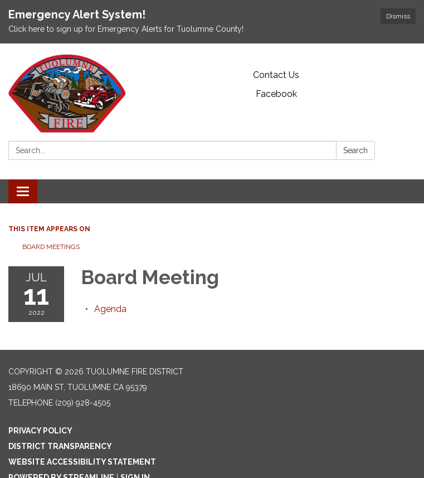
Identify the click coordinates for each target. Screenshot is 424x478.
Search (355, 150)
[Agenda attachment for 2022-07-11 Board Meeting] (110, 309)
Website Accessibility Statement (82, 461)
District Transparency (60, 446)
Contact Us (276, 75)
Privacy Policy (40, 430)
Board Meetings (51, 247)
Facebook (276, 94)
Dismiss (398, 16)
